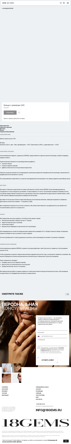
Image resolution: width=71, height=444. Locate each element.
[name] (52, 332)
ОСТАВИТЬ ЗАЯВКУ (48, 360)
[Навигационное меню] (68, 3)
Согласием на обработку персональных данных (52, 348)
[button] (61, 3)
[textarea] (52, 342)
